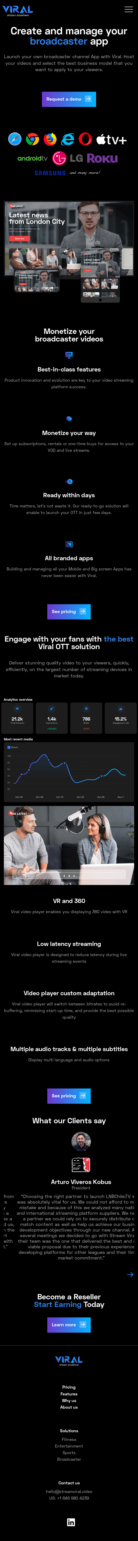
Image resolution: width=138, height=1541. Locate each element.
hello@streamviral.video (69, 1491)
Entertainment (69, 1445)
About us (69, 1407)
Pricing (69, 1386)
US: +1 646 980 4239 (69, 1498)
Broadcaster (69, 1459)
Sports (69, 1452)
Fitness (69, 1439)
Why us (69, 1400)
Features (69, 1393)
